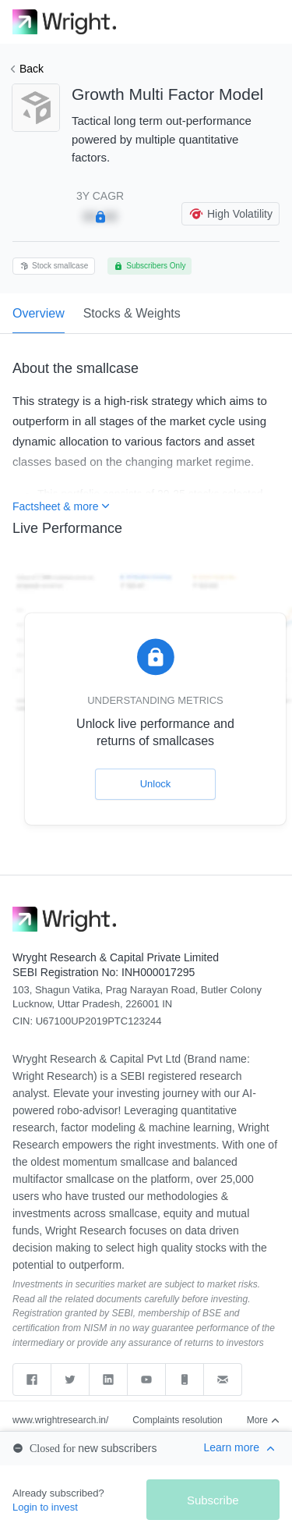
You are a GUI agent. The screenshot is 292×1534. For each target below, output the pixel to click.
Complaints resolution (177, 1420)
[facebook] (31, 1379)
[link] (64, 21)
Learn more (239, 1447)
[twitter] (70, 1379)
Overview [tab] (38, 320)
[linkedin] (109, 1379)
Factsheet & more (61, 506)
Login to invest (45, 1507)
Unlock (155, 784)
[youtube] (147, 1379)
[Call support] (185, 1379)
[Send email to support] (223, 1379)
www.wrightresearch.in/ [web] (60, 1420)
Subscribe (213, 1500)
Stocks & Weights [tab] (132, 313)
